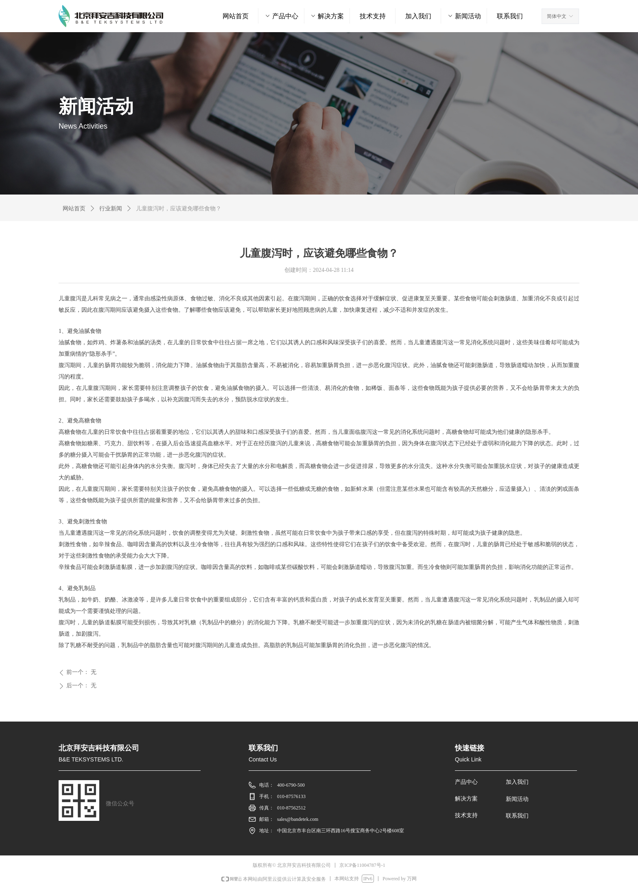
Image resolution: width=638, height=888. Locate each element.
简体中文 (556, 16)
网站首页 (74, 209)
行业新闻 (110, 209)
